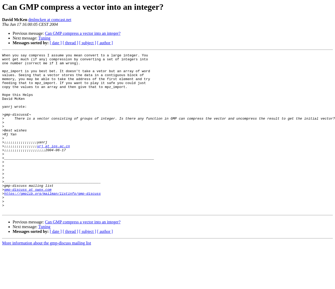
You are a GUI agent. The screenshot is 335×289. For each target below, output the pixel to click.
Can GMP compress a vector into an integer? (83, 33)
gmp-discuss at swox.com (27, 217)
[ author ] (105, 43)
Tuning (44, 38)
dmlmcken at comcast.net (49, 19)
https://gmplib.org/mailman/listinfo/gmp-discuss (52, 221)
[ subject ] (87, 43)
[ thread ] (70, 43)
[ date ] (56, 43)
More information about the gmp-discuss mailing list (46, 274)
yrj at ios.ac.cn (53, 165)
